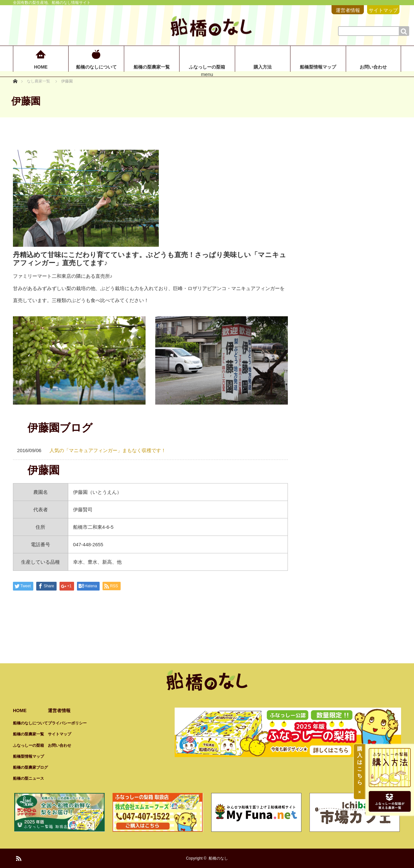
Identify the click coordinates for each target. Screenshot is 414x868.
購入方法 (263, 67)
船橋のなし (218, 858)
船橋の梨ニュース (28, 778)
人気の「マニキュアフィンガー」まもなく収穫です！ (107, 450)
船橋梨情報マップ (318, 67)
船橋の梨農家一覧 (152, 67)
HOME (41, 67)
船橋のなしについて (96, 67)
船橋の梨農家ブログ (30, 767)
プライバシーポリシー (67, 723)
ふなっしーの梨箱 (207, 67)
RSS (18, 857)
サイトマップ (383, 10)
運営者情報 (348, 10)
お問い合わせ (373, 67)
